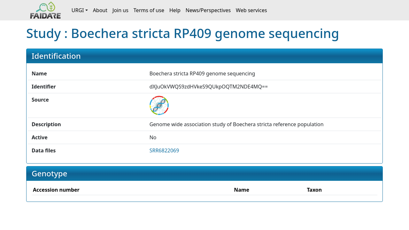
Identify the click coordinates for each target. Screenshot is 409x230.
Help (175, 10)
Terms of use (149, 10)
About (100, 10)
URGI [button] (78, 10)
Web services (251, 10)
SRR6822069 (164, 150)
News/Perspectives (208, 10)
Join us (120, 10)
